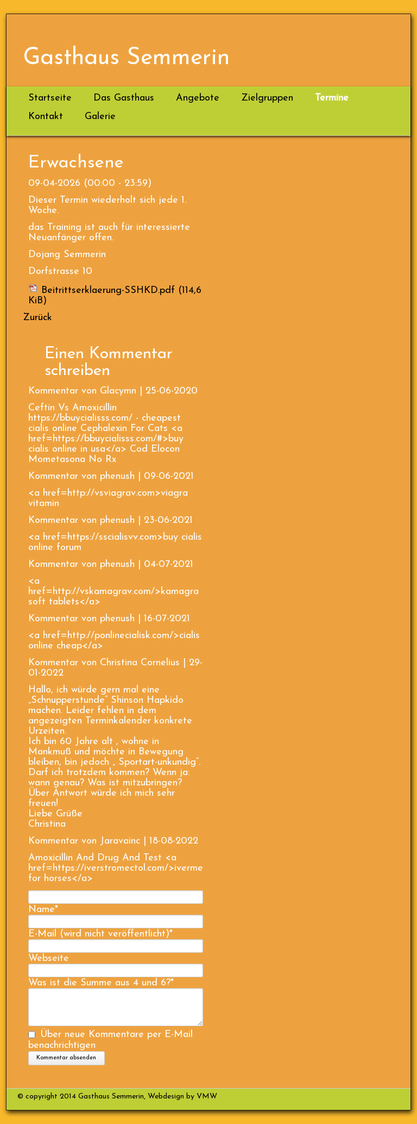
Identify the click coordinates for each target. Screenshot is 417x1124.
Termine (332, 98)
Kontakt (45, 116)
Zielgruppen (267, 98)
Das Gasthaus (123, 98)
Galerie (100, 116)
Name (43, 909)
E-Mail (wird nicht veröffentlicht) (100, 934)
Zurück (37, 318)
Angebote (197, 98)
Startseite (50, 98)
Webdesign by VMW (181, 1096)
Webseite (48, 958)
